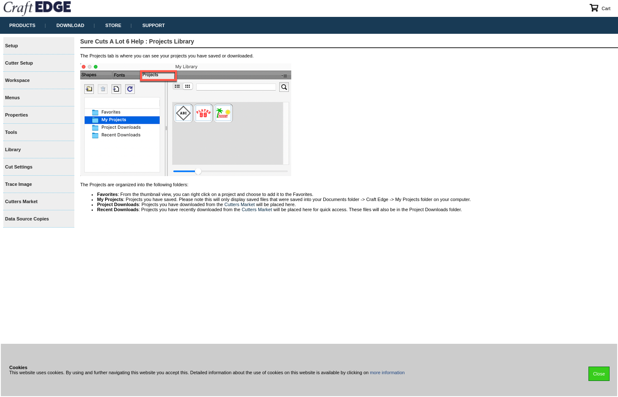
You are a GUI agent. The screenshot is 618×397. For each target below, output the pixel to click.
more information (387, 372)
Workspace (17, 80)
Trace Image (18, 184)
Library (13, 149)
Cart (599, 8)
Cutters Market (21, 201)
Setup (11, 45)
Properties (16, 114)
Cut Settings (19, 166)
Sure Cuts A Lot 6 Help (112, 41)
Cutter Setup (19, 62)
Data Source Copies (27, 218)
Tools (11, 132)
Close (599, 373)
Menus (12, 97)
